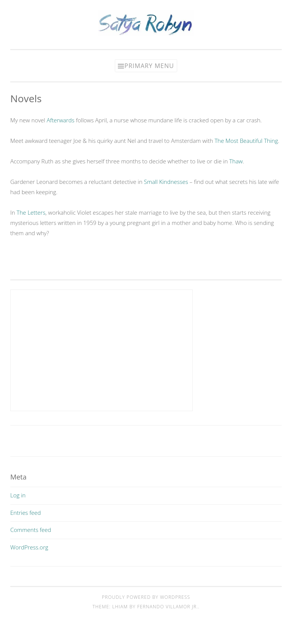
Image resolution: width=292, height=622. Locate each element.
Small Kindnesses (166, 181)
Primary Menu (149, 66)
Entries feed (25, 512)
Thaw (236, 161)
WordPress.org (29, 547)
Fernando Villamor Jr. (167, 606)
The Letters (31, 212)
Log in (17, 495)
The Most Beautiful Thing (246, 140)
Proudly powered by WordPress (146, 597)
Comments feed (30, 529)
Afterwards (61, 120)
